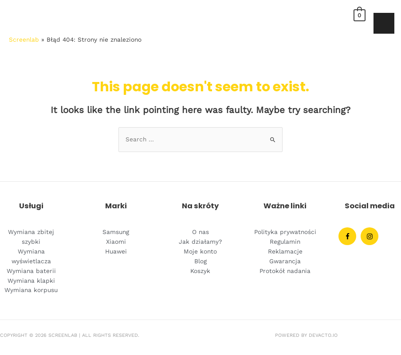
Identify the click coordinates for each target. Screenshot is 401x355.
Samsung (115, 231)
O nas (200, 231)
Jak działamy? (200, 241)
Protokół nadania (285, 270)
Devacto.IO (323, 335)
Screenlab (24, 39)
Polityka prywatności (285, 231)
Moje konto (200, 251)
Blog (200, 261)
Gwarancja (285, 261)
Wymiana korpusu (31, 289)
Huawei (116, 251)
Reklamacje (285, 251)
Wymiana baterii (31, 270)
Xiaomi (116, 241)
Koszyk (200, 270)
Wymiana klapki (31, 280)
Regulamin (285, 241)
